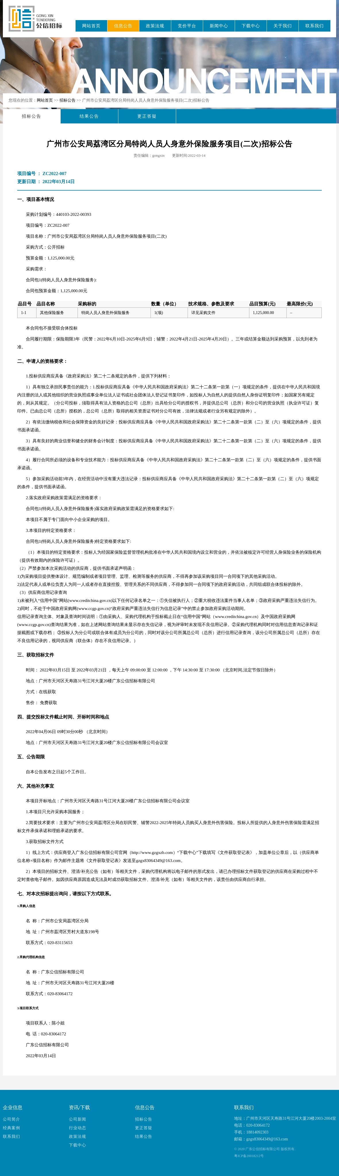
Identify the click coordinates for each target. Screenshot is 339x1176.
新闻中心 (219, 26)
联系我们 (314, 26)
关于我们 (282, 26)
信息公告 (123, 26)
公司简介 (11, 1119)
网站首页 (91, 26)
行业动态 (77, 1128)
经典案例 (11, 1128)
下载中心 (251, 26)
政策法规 (155, 26)
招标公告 (68, 100)
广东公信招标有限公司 (38, 22)
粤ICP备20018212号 (249, 1156)
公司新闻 (77, 1119)
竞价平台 (187, 26)
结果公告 (89, 116)
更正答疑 (147, 116)
